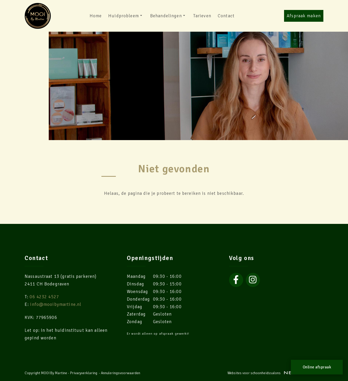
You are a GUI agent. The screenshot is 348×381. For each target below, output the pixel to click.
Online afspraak (317, 367)
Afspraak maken (304, 16)
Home (96, 16)
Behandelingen (168, 16)
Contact (226, 16)
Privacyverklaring (83, 373)
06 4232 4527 (44, 297)
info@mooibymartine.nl (55, 304)
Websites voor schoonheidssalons (275, 373)
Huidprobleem (126, 16)
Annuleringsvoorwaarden (120, 373)
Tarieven (202, 16)
